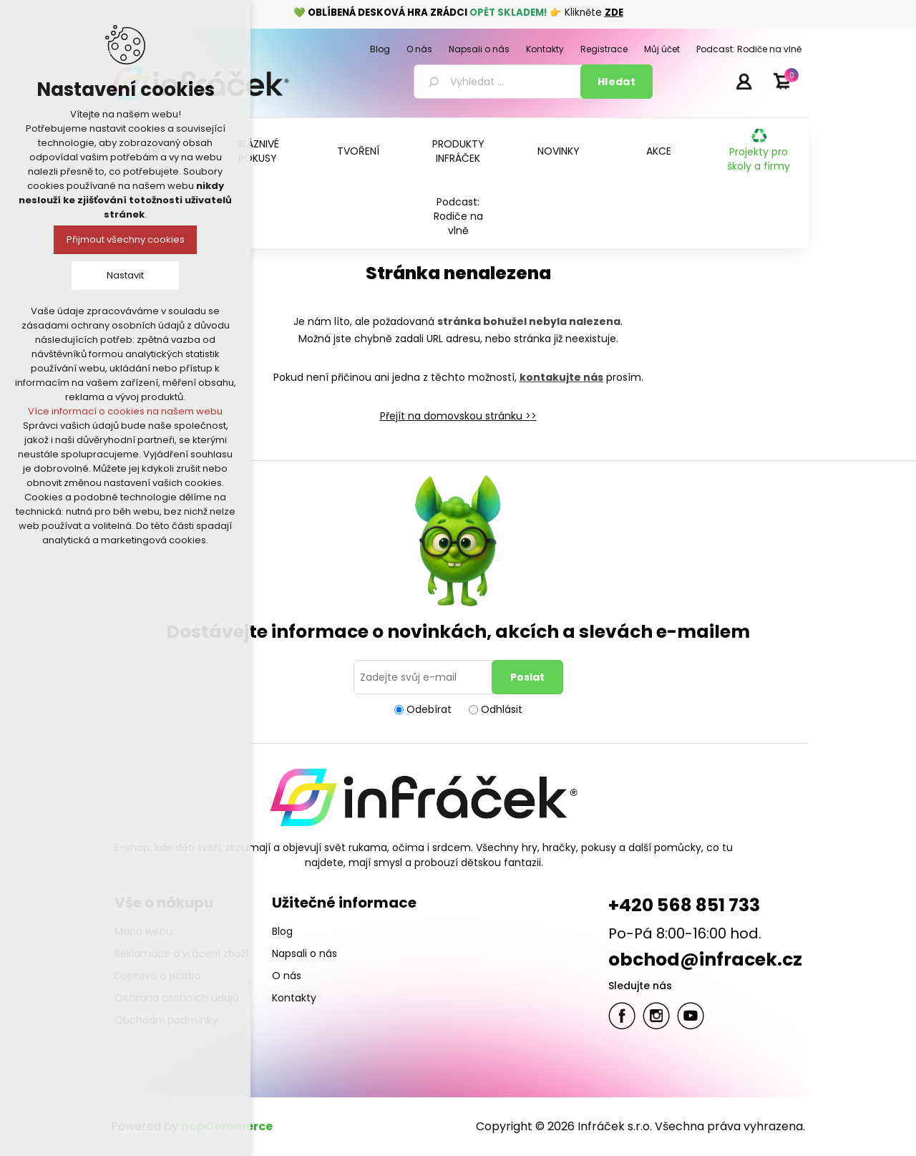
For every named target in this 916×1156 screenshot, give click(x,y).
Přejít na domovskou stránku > (455, 416)
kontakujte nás (561, 377)
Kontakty (294, 998)
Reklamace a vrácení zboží (181, 953)
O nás (286, 975)
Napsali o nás (304, 953)
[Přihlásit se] (425, 677)
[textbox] (499, 81)
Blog (282, 931)
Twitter (656, 1015)
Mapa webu (143, 931)
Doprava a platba (157, 975)
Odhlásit (501, 709)
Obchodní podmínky (166, 1020)
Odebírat (429, 709)
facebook (621, 1015)
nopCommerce (227, 1126)
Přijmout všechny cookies (126, 239)
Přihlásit (743, 81)
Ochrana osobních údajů (176, 998)
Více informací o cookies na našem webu (125, 411)
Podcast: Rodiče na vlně (458, 216)
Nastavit (125, 275)
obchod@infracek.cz (705, 959)
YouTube (690, 1015)
